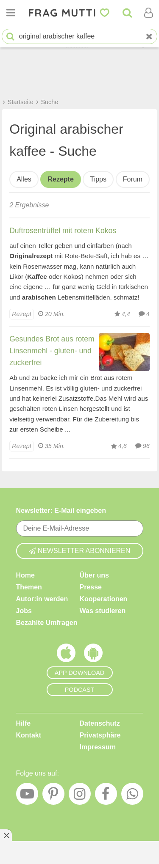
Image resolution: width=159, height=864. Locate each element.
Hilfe (23, 723)
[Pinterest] (53, 796)
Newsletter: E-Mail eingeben (61, 510)
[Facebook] (106, 796)
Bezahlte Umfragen (47, 622)
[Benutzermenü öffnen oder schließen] (148, 12)
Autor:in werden (42, 599)
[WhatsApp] (132, 796)
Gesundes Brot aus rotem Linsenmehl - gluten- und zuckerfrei (51, 351)
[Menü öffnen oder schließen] (10, 12)
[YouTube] (27, 796)
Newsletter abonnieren (80, 550)
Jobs (24, 610)
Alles (24, 179)
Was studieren (103, 610)
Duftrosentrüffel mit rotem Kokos (62, 230)
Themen (29, 587)
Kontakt (29, 735)
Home (25, 575)
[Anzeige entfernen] (6, 835)
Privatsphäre (100, 735)
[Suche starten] (10, 37)
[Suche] (127, 12)
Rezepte (60, 179)
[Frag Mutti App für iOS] (66, 655)
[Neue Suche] (149, 37)
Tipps (98, 179)
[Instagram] (80, 796)
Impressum (98, 747)
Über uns (94, 575)
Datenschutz (100, 723)
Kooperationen (104, 599)
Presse (91, 587)
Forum (132, 179)
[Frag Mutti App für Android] (93, 655)
